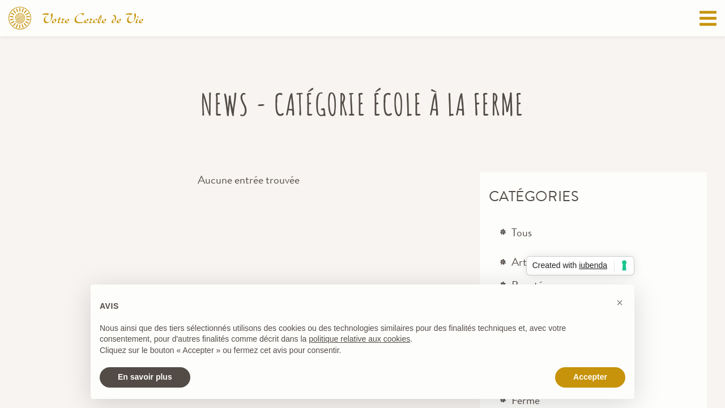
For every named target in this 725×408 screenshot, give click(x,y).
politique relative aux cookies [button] (359, 338)
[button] (620, 303)
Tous (521, 232)
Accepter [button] (590, 376)
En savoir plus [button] (145, 376)
